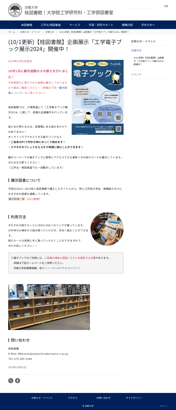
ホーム (12, 31)
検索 (155, 6)
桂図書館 (26, 25)
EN (166, 6)
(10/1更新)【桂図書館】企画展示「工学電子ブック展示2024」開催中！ (149, 61)
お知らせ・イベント (30, 31)
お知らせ (49, 31)
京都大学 (89, 405)
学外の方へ (148, 25)
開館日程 (127, 25)
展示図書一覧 (17, 199)
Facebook (17, 380)
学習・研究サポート (101, 25)
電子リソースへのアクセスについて (59, 268)
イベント (136, 74)
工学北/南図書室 (51, 25)
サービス (74, 25)
